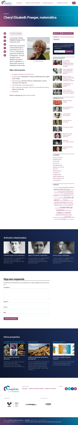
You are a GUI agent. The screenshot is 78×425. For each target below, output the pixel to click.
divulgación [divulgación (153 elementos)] (56, 195)
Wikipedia (15, 91)
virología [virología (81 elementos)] (67, 219)
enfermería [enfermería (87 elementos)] (72, 195)
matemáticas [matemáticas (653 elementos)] (66, 207)
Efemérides (6, 13)
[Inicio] (6, 3)
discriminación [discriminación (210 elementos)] (68, 194)
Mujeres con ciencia (50, 388)
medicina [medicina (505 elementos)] (60, 210)
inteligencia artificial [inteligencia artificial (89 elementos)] (63, 205)
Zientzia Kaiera (33, 342)
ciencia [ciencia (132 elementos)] (62, 194)
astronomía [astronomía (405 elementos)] (58, 190)
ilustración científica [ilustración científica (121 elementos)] (63, 204)
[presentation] (63, 63)
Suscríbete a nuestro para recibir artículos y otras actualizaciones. (63, 46)
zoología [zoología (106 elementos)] (71, 219)
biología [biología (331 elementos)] (66, 190)
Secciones (25, 388)
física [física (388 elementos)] (65, 200)
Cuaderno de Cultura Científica (14, 342)
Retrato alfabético (57, 176)
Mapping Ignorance (59, 342)
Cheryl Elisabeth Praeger (38, 61)
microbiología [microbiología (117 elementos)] (68, 210)
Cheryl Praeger (16, 76)
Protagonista (56, 174)
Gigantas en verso (57, 167)
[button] (5, 33)
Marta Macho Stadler (29, 95)
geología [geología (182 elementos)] (62, 202)
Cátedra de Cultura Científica (36, 388)
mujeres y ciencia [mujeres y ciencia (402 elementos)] (63, 213)
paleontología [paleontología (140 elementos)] (68, 215)
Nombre (6, 301)
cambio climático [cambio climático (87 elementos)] (57, 194)
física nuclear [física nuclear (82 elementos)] (70, 200)
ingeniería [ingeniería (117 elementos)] (57, 205)
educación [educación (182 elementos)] (66, 195)
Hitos (54, 169)
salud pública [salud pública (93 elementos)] (56, 219)
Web (5, 312)
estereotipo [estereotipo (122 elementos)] (61, 198)
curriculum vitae (29, 74)
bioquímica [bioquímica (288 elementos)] (62, 192)
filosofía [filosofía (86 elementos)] (61, 200)
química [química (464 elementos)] (67, 217)
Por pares (55, 172)
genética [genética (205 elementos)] (57, 202)
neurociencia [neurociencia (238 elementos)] (60, 215)
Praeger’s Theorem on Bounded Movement (36, 87)
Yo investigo (56, 180)
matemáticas (56, 39)
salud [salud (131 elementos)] (73, 217)
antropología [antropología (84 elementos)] (55, 187)
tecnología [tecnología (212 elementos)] (62, 219)
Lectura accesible (16, 33)
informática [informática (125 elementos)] (71, 204)
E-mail (6, 307)
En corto (55, 161)
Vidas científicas (57, 178)
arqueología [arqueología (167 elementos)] (62, 187)
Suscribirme (69, 51)
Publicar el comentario (11, 318)
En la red (55, 163)
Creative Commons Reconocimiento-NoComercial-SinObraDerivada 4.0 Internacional (43, 421)
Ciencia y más (56, 157)
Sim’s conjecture (17, 87)
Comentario (7, 287)
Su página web (16, 74)
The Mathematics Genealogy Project (23, 85)
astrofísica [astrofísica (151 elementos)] (71, 187)
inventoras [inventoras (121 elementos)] (70, 205)
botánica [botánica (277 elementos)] (70, 192)
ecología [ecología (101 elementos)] (61, 195)
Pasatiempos (56, 171)
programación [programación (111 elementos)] (56, 217)
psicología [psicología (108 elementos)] (61, 217)
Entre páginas (56, 165)
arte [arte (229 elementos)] (67, 187)
